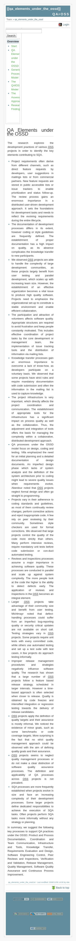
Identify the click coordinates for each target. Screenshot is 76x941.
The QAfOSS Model (16, 85)
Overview (13, 41)
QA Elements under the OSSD (16, 58)
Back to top (62, 887)
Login (66, 24)
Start (14, 46)
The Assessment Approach (18, 97)
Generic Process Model (16, 73)
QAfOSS (60, 14)
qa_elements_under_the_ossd (33, 9)
